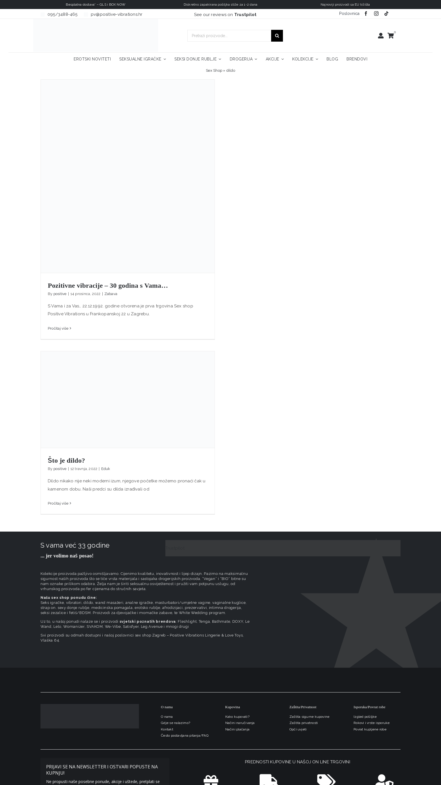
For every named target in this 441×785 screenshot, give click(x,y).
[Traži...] (277, 36)
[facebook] (366, 13)
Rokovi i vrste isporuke (372, 723)
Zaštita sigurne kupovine (309, 717)
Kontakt (167, 729)
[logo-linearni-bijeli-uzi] (89, 705)
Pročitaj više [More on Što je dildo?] (58, 503)
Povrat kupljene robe (370, 729)
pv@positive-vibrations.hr (117, 14)
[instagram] (376, 13)
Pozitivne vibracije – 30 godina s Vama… (108, 285)
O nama (167, 717)
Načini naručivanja (240, 723)
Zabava (110, 294)
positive (60, 294)
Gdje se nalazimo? (175, 723)
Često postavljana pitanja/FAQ (184, 735)
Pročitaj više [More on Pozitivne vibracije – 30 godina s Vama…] (58, 328)
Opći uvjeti (298, 729)
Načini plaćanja (237, 729)
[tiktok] (386, 13)
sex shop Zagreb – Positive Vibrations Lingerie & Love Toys (189, 635)
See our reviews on (225, 14)
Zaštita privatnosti (303, 723)
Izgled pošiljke (365, 717)
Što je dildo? (66, 460)
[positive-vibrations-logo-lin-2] (95, 20)
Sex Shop (214, 70)
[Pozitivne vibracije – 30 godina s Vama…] (128, 176)
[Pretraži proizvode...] (229, 36)
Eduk (105, 469)
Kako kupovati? (237, 717)
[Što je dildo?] (128, 399)
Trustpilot (174, 548)
